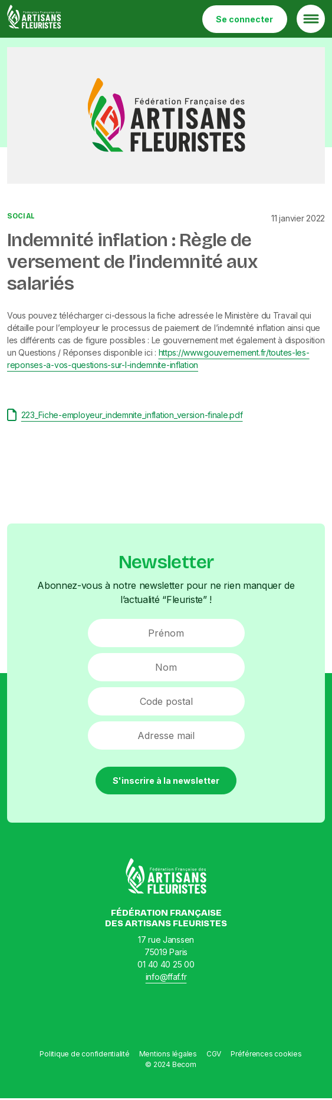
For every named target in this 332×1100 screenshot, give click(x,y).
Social (21, 216)
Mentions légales (168, 1053)
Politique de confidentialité (84, 1053)
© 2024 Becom (170, 1064)
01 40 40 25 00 (165, 964)
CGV (213, 1053)
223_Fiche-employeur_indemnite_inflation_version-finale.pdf (125, 415)
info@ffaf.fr (166, 977)
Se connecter (244, 19)
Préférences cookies (266, 1053)
